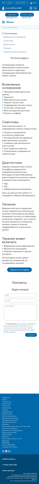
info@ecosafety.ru (8, 459)
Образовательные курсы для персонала (16, 426)
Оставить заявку (27, 15)
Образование (7, 434)
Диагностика (9, 44)
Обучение (5, 441)
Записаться (12, 15)
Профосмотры (7, 414)
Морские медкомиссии (10, 418)
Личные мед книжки (9, 416)
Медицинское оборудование (12, 430)
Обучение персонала (9, 428)
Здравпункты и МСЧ (9, 422)
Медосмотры (6, 408)
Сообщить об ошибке (9, 447)
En (36, 3)
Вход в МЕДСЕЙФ (8, 445)
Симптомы (8, 41)
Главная (4, 27)
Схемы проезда (8, 470)
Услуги (4, 399)
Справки (5, 410)
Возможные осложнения (14, 37)
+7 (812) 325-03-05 (9, 465)
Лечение (7, 48)
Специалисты (6, 402)
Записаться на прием (19, 270)
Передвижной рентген (10, 420)
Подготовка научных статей (12, 439)
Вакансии (5, 437)
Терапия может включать (15, 52)
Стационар (6, 406)
